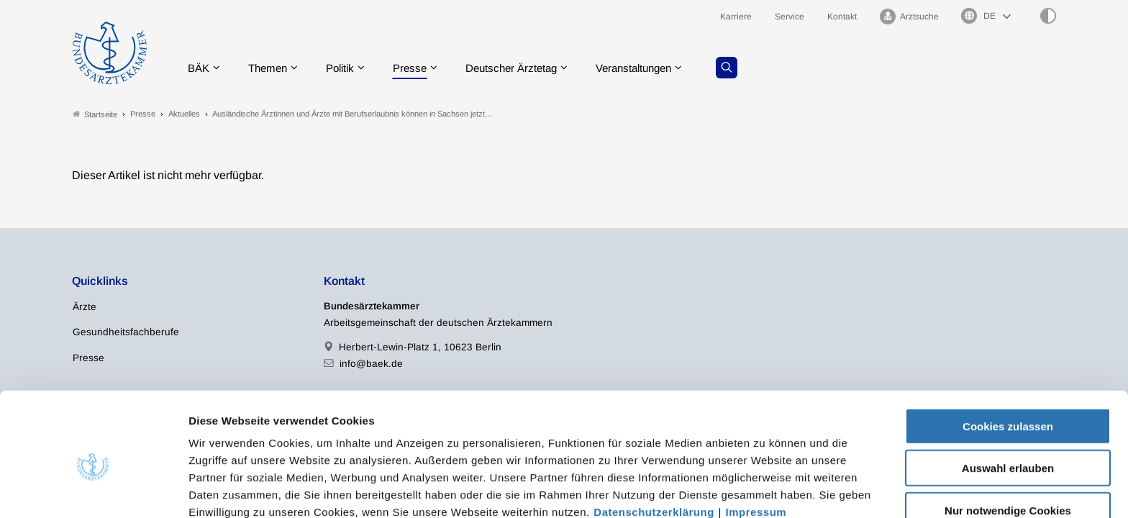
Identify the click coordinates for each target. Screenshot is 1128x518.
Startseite (95, 114)
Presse (421, 68)
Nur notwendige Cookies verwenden (1008, 447)
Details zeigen (765, 489)
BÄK (200, 68)
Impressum (756, 443)
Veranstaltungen (656, 68)
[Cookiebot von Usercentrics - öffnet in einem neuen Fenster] (93, 490)
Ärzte (84, 307)
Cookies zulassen (1008, 357)
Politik (348, 68)
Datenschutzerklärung (653, 443)
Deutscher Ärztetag (527, 68)
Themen (272, 68)
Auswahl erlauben (1008, 400)
